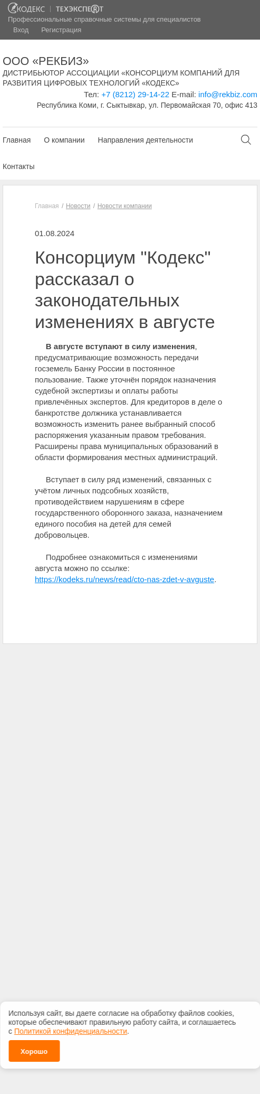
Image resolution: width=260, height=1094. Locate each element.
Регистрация (61, 30)
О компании (64, 140)
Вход (20, 30)
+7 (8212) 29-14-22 (135, 94)
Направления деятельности (145, 140)
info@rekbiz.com (227, 94)
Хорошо (34, 1049)
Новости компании (125, 206)
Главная (17, 140)
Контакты (18, 166)
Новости (78, 206)
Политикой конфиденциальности (70, 1029)
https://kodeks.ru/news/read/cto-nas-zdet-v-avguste (124, 579)
